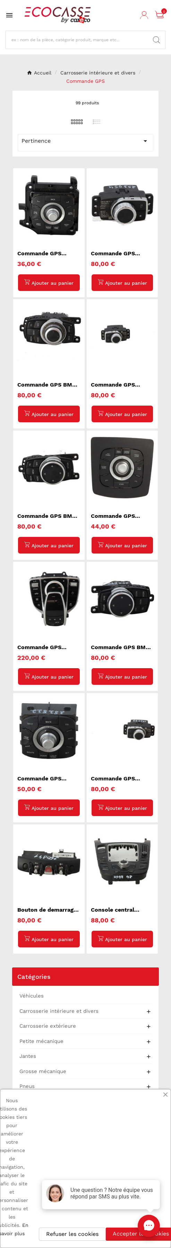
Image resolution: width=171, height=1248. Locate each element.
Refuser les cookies (72, 1234)
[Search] (156, 39)
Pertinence (85, 141)
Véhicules (31, 996)
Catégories (34, 976)
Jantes (27, 1056)
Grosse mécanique (42, 1071)
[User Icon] (145, 15)
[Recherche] (79, 39)
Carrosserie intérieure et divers (59, 1011)
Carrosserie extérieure (47, 1026)
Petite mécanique (41, 1041)
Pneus (27, 1086)
